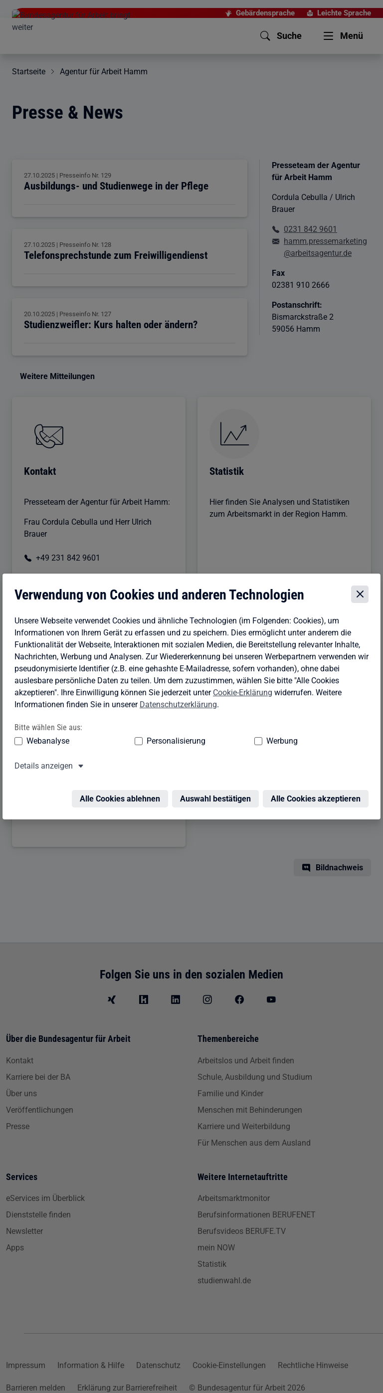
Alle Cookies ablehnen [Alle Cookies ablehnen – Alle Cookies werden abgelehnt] (122, 793)
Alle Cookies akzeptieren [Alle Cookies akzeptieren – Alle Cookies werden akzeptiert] (318, 793)
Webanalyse (45, 742)
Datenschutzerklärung (176, 705)
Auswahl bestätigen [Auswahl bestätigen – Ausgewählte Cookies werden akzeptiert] (217, 793)
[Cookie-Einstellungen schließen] (362, 595)
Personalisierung (135, 742)
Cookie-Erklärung (240, 693)
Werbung (203, 742)
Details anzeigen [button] (41, 767)
